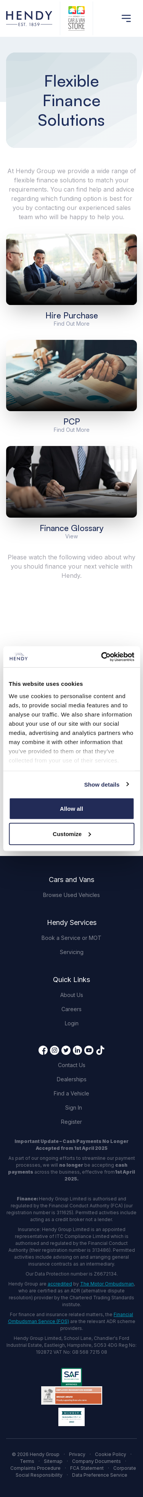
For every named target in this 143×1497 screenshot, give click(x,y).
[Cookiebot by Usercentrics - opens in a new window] (101, 657)
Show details (102, 784)
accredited (60, 1284)
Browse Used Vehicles (71, 895)
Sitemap (53, 1461)
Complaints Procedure (35, 1468)
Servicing (72, 952)
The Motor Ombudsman (107, 1284)
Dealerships (72, 1079)
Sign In (73, 1107)
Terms (27, 1461)
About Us (71, 995)
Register (71, 1121)
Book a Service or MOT (71, 938)
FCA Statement (87, 1468)
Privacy (77, 1454)
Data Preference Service (99, 1475)
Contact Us (71, 1065)
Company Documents (96, 1461)
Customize (72, 833)
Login (72, 1023)
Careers (71, 1009)
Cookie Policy (110, 1454)
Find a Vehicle (71, 1093)
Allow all (71, 808)
